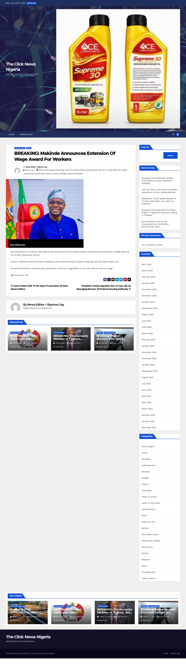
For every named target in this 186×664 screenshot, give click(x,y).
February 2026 (148, 277)
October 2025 (148, 302)
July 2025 (146, 321)
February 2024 (148, 415)
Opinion (145, 528)
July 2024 (146, 383)
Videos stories (148, 578)
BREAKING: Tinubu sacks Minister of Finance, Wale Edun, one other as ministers (159, 201)
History (145, 484)
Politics (145, 553)
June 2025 (147, 327)
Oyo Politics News (150, 534)
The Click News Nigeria (28, 636)
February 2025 (148, 340)
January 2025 (148, 346)
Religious (146, 559)
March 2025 (147, 333)
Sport (144, 566)
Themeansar (50, 653)
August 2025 (147, 314)
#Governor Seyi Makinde (109, 170)
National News (20, 148)
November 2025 (149, 296)
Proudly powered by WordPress (18, 653)
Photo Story (147, 547)
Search (145, 147)
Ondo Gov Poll (148, 522)
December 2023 (149, 427)
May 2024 (146, 396)
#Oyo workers (53, 174)
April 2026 (146, 264)
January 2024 (148, 421)
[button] (173, 134)
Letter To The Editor (151, 503)
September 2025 (149, 308)
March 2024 (147, 409)
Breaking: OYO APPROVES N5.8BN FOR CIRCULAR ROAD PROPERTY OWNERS (157, 180)
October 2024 (148, 365)
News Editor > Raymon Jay (36, 167)
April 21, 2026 (62, 617)
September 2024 (149, 371)
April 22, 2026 (18, 617)
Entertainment (148, 465)
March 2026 (147, 270)
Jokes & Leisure (149, 497)
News (29, 148)
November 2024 (149, 358)
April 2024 (146, 402)
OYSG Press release (151, 541)
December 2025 (149, 289)
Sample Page (26, 134)
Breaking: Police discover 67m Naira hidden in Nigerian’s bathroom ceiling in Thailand (159, 212)
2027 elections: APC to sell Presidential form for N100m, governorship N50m (155, 224)
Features (146, 472)
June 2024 (147, 390)
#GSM (124, 170)
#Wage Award (66, 174)
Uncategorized (148, 572)
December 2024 (149, 352)
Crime (144, 453)
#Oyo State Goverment (35, 174)
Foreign (99, 332)
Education (146, 459)
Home (11, 134)
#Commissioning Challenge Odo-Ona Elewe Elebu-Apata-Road (68, 170)
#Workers (78, 174)
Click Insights (148, 446)
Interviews (146, 490)
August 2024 (147, 377)
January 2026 (148, 283)
